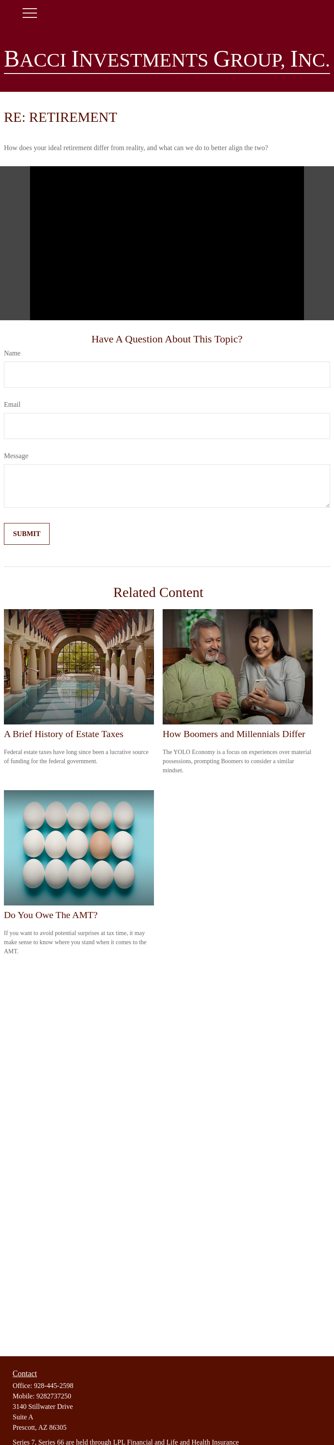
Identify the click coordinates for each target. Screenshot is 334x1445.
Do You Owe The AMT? (50, 914)
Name (12, 353)
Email (12, 404)
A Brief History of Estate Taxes (64, 733)
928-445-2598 (53, 1385)
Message (16, 455)
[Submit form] (27, 534)
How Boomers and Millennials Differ (234, 733)
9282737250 (54, 1396)
